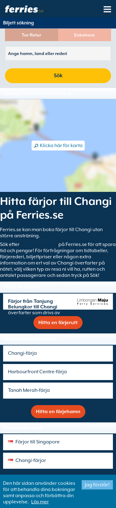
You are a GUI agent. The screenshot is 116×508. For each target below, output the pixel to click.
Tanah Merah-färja (29, 390)
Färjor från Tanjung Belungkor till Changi (32, 304)
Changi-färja (22, 353)
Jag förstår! (97, 485)
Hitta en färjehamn (58, 411)
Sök (58, 75)
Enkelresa (84, 34)
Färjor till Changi (39, 244)
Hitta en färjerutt (58, 322)
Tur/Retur (31, 34)
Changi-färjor (30, 460)
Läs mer (40, 502)
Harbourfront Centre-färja (37, 372)
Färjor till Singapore (37, 442)
